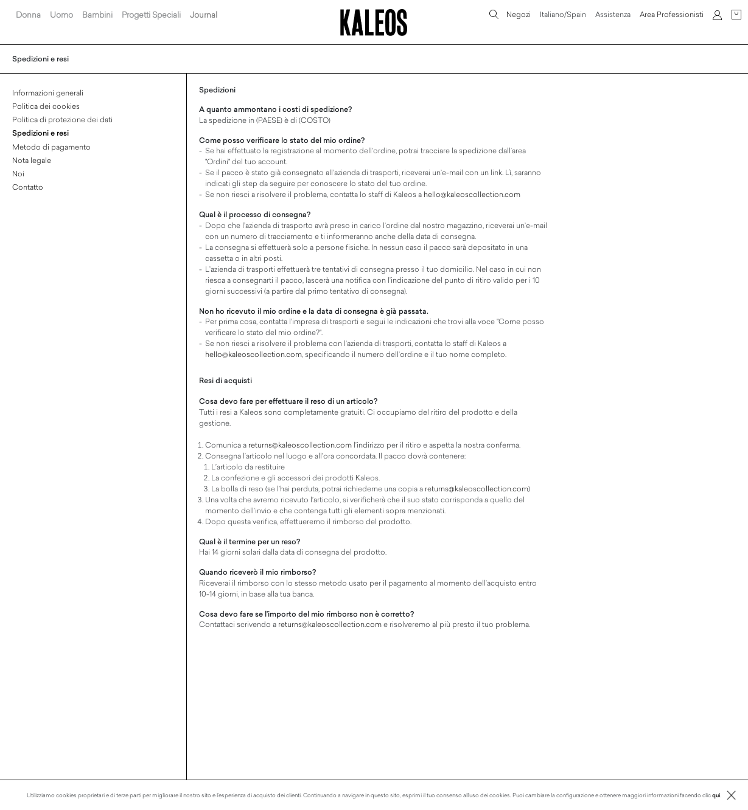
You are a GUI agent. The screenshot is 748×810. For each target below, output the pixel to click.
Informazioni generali (47, 92)
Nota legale (31, 160)
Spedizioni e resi (40, 133)
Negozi (518, 14)
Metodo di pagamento (51, 146)
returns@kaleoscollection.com (300, 444)
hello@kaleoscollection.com (472, 194)
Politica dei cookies (46, 106)
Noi (18, 173)
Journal (203, 14)
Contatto (27, 187)
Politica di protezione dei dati (62, 119)
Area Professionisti (672, 14)
